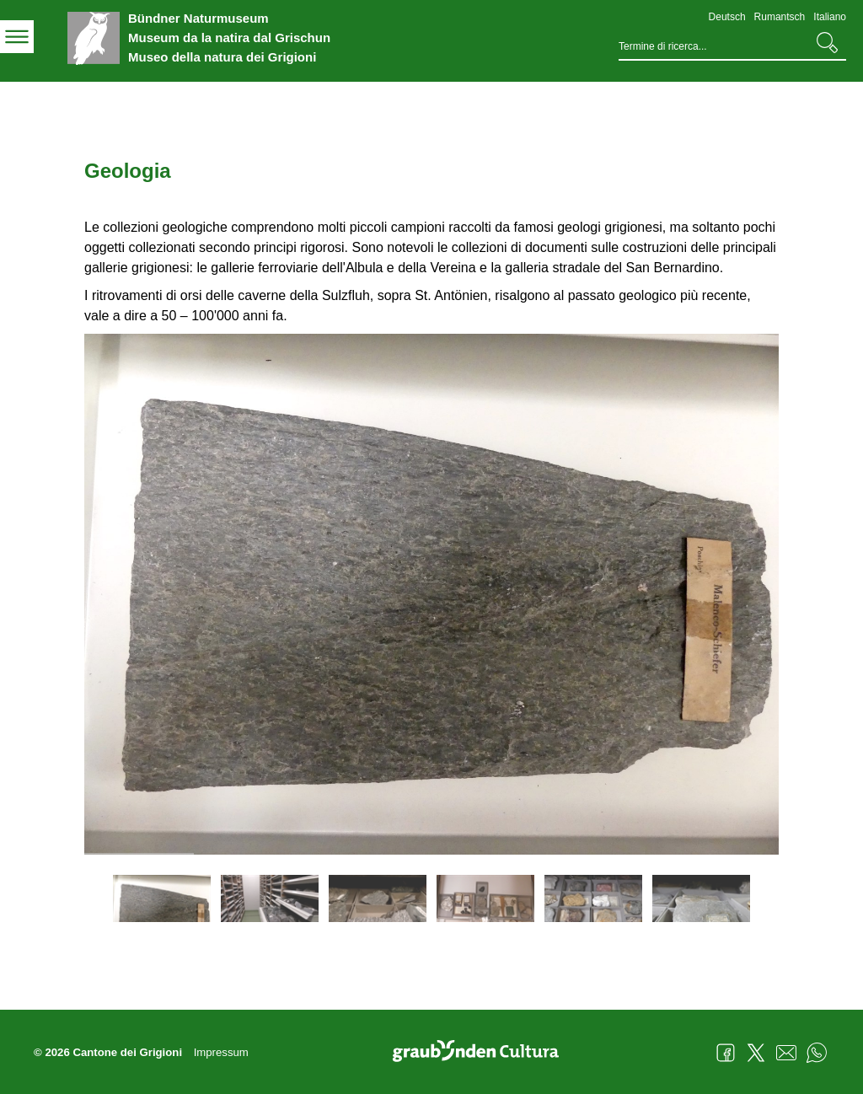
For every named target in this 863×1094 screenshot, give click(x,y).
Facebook (725, 1052)
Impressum (221, 1052)
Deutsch (727, 17)
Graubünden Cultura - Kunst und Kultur (482, 1052)
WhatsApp (816, 1052)
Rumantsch (780, 17)
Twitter (756, 1052)
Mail (786, 1052)
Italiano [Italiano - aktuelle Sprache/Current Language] (829, 17)
